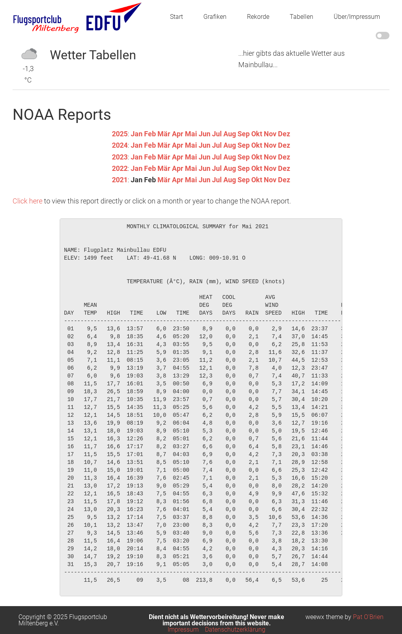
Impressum (183, 629)
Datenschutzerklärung (235, 629)
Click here (27, 201)
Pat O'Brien (368, 617)
